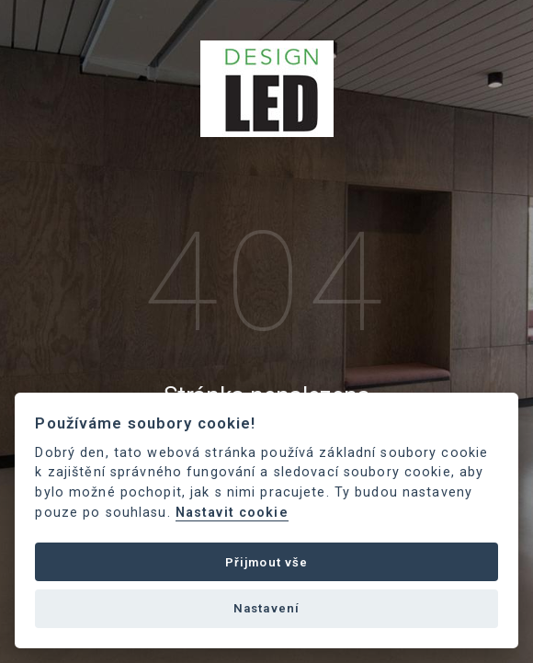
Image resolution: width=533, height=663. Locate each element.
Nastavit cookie (232, 512)
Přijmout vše (267, 562)
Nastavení (266, 608)
